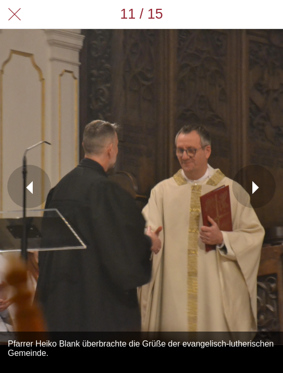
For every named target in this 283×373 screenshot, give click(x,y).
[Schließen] (14, 14)
